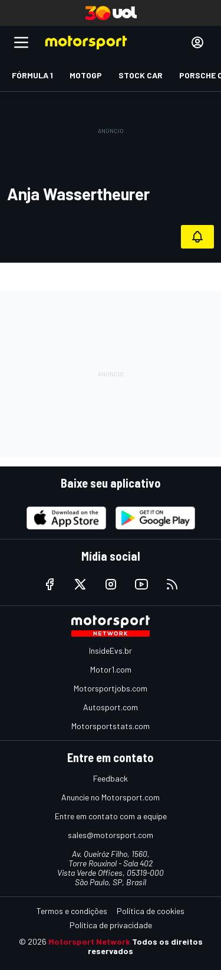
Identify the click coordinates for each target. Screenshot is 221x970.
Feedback (110, 778)
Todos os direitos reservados (145, 946)
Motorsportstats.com (110, 726)
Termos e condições (72, 911)
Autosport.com (110, 707)
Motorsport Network (89, 941)
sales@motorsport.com (110, 835)
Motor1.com (110, 669)
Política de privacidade (111, 925)
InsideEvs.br (110, 650)
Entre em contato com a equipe (111, 816)
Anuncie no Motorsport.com (110, 797)
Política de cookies (150, 911)
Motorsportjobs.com (110, 688)
